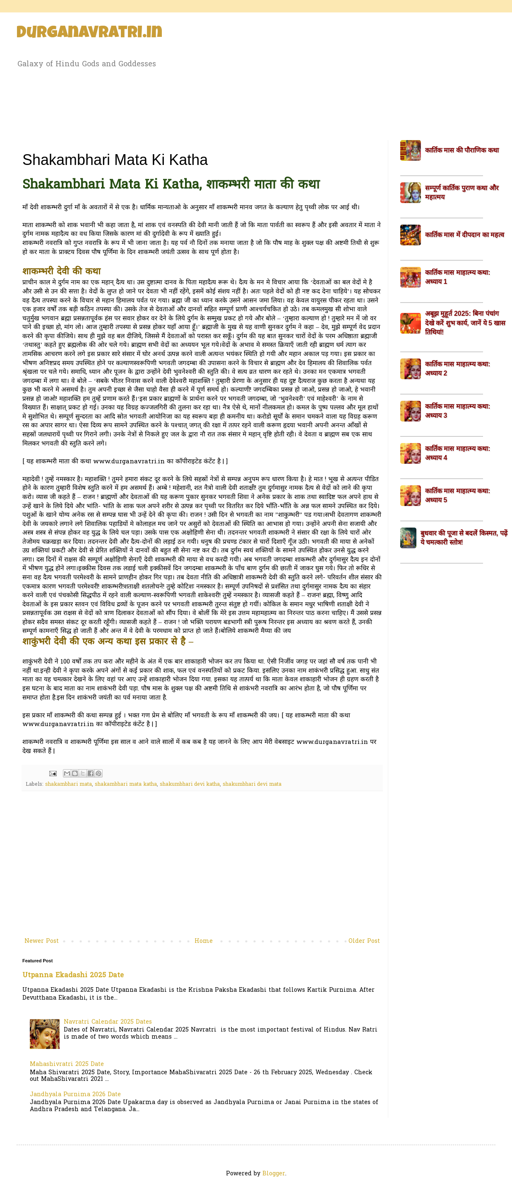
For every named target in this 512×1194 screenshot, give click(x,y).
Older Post (364, 941)
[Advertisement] (256, 102)
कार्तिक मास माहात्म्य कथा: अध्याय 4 (457, 453)
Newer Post (41, 941)
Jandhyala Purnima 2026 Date (75, 1094)
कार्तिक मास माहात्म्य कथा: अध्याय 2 (457, 369)
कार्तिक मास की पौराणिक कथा (462, 150)
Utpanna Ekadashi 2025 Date (73, 976)
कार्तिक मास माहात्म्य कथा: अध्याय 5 (457, 495)
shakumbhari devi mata (252, 784)
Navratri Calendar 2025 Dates (108, 1022)
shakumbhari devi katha (190, 784)
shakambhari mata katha (126, 784)
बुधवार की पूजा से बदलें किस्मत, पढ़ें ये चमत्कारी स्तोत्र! (464, 538)
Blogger (273, 1174)
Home (204, 941)
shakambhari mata (68, 784)
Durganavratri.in (89, 34)
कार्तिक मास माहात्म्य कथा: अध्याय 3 (457, 411)
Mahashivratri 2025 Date (67, 1064)
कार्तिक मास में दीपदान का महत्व (464, 234)
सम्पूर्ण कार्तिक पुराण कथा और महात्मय (462, 192)
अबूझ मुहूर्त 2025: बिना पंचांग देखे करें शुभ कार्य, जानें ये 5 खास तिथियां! (465, 323)
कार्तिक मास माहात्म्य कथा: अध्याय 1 (457, 277)
